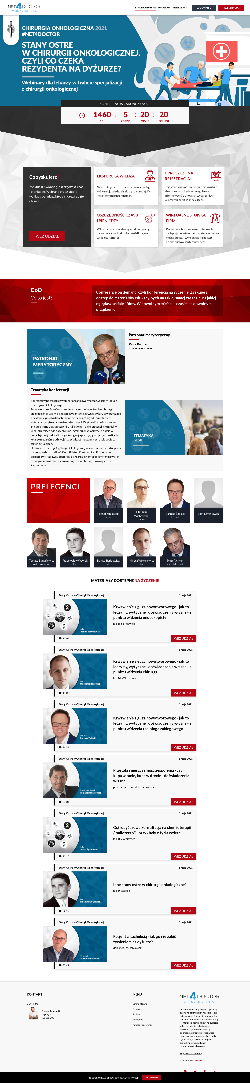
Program (164, 7)
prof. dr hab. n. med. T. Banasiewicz (134, 787)
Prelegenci (180, 7)
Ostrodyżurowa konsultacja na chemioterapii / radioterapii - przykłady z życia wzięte (152, 830)
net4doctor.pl (200, 1060)
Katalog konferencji (142, 1024)
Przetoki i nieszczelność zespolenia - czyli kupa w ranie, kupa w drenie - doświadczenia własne (151, 775)
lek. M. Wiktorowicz (125, 678)
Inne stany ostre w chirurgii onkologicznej (149, 884)
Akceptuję (151, 1077)
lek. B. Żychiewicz (124, 839)
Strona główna (145, 7)
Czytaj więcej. (130, 1077)
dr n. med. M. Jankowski (127, 947)
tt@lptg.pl (46, 1014)
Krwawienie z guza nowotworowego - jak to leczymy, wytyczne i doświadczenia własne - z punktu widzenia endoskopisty (152, 612)
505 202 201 (47, 1017)
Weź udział (47, 236)
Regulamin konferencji (191, 1053)
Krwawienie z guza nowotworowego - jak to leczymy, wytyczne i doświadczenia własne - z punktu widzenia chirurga (152, 666)
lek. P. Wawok (121, 890)
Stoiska (136, 1014)
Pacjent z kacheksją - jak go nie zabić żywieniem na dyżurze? (144, 939)
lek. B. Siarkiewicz (124, 623)
